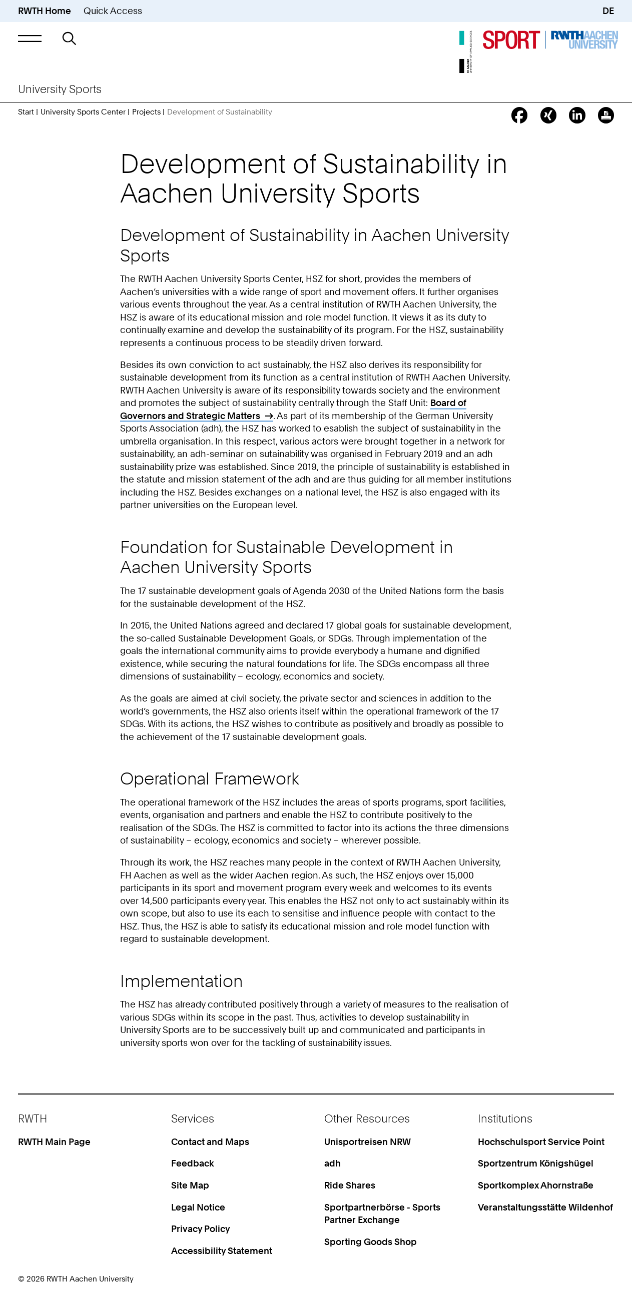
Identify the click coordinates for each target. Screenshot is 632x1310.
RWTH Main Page (54, 1141)
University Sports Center (83, 112)
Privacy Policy (200, 1229)
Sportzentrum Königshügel (535, 1163)
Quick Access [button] (113, 11)
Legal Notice (198, 1207)
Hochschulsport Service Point (541, 1141)
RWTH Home (44, 11)
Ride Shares (349, 1185)
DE (608, 11)
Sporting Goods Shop (370, 1241)
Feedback (192, 1163)
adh (332, 1163)
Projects (146, 112)
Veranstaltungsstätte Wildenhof (545, 1207)
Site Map (190, 1185)
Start (26, 112)
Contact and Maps (210, 1141)
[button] (30, 38)
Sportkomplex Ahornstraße (535, 1185)
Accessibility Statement (221, 1251)
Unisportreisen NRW (367, 1141)
